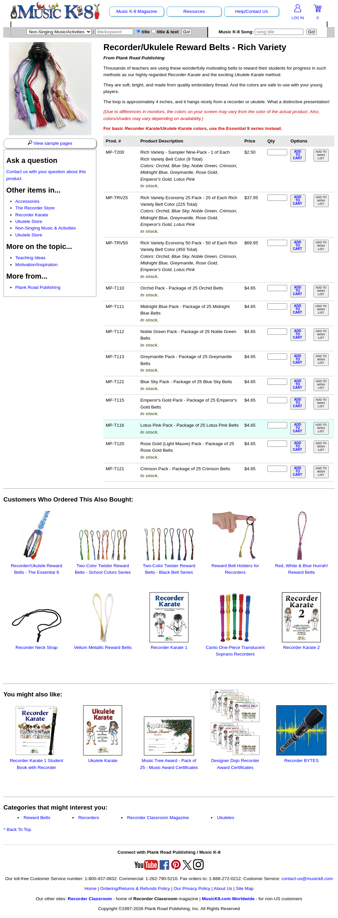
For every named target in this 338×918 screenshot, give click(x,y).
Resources (194, 11)
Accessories (27, 201)
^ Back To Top (17, 829)
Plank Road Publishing (37, 287)
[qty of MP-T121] (277, 469)
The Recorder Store (34, 207)
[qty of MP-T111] (277, 306)
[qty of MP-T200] (277, 152)
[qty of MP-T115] (277, 400)
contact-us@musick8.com (307, 878)
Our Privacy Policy (192, 888)
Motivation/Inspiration (36, 264)
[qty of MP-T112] (277, 331)
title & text (165, 31)
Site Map (245, 888)
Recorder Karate (31, 214)
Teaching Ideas (30, 257)
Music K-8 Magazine (136, 11)
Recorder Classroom (90, 898)
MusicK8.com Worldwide (228, 898)
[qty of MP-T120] (277, 444)
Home (90, 888)
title (143, 31)
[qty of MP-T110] (277, 288)
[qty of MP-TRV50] (277, 243)
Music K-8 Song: (262, 31)
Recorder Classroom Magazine (158, 817)
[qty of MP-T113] (277, 356)
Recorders (88, 817)
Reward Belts (36, 817)
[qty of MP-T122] (277, 382)
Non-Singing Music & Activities (45, 228)
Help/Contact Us (251, 11)
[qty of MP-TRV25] (277, 198)
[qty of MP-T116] (277, 425)
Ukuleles (225, 817)
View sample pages (50, 143)
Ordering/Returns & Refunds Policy (135, 888)
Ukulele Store (28, 221)
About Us (223, 888)
